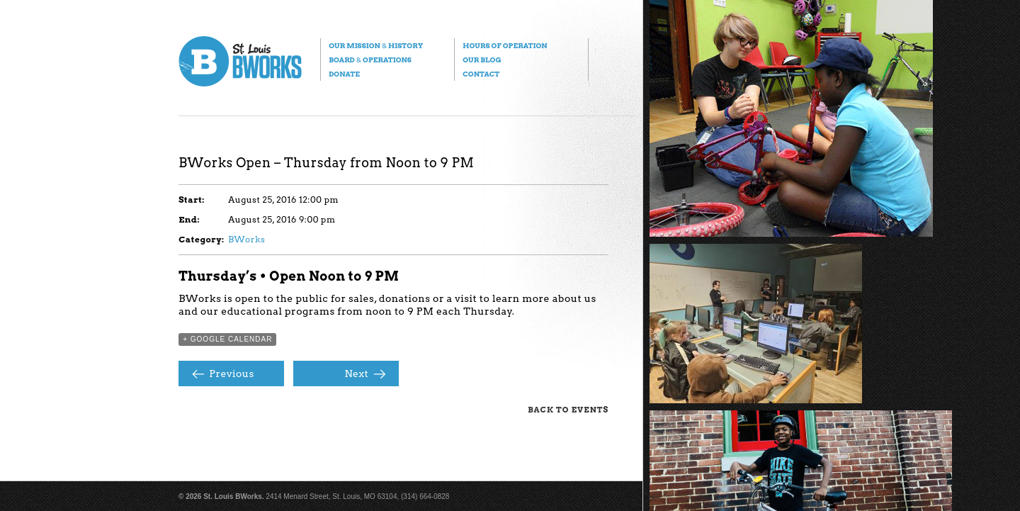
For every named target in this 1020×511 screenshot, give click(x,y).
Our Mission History (376, 45)
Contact (481, 73)
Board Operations (370, 59)
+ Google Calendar (227, 339)
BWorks (246, 239)
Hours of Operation (505, 45)
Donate (344, 73)
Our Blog (482, 59)
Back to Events (568, 410)
